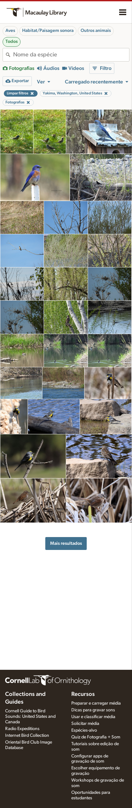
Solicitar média (85, 723)
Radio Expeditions (22, 728)
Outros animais (96, 30)
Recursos (83, 694)
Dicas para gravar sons (93, 710)
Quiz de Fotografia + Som (95, 737)
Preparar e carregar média (96, 703)
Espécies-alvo (84, 730)
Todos (11, 41)
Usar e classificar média (93, 717)
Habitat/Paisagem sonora (48, 30)
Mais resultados (66, 543)
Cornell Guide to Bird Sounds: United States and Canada (30, 716)
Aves (10, 30)
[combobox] (71, 54)
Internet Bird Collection (27, 735)
